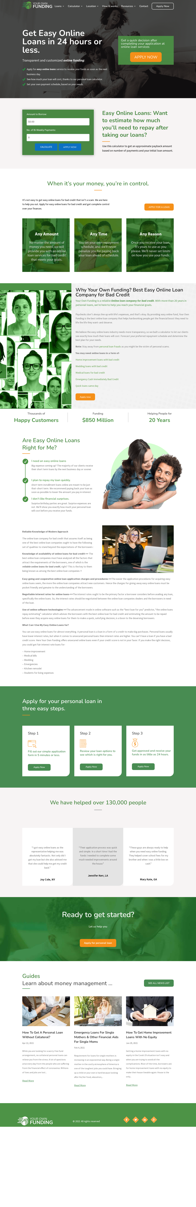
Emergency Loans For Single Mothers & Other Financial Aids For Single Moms (96, 1037)
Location (91, 6)
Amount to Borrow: (37, 114)
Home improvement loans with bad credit (97, 359)
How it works (110, 6)
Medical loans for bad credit (90, 372)
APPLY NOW (145, 57)
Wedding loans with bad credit (91, 366)
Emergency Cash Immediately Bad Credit (97, 379)
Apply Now (162, 6)
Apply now (85, 397)
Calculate (46, 147)
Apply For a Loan (159, 207)
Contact (143, 6)
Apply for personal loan (98, 943)
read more (28, 1080)
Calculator (74, 6)
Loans (58, 6)
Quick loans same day (87, 385)
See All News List (159, 984)
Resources (127, 6)
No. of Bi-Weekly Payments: (41, 130)
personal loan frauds (110, 346)
